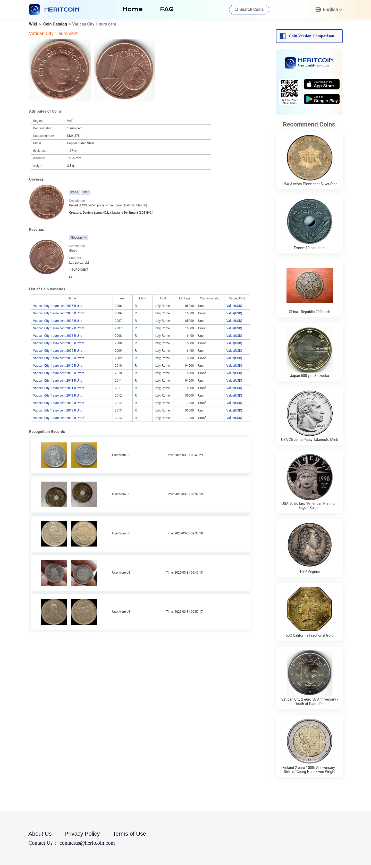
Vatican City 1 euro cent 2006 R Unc (57, 306)
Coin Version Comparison (311, 36)
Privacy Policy (82, 833)
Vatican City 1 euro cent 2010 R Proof (59, 373)
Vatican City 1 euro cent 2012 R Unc (57, 395)
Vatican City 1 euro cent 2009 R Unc (57, 350)
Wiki (33, 24)
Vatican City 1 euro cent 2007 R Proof (59, 328)
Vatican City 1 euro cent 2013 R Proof (59, 418)
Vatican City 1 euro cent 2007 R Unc (57, 321)
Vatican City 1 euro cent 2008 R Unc (57, 336)
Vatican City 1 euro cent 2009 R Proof (59, 358)
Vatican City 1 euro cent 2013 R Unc (57, 410)
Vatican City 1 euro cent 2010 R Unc (57, 365)
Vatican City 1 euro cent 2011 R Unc (57, 380)
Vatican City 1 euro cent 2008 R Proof (59, 343)
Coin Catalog (55, 24)
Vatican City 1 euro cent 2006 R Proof (59, 313)
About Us (40, 833)
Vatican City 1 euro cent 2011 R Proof (59, 388)
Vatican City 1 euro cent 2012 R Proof (59, 403)
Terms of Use (129, 833)
